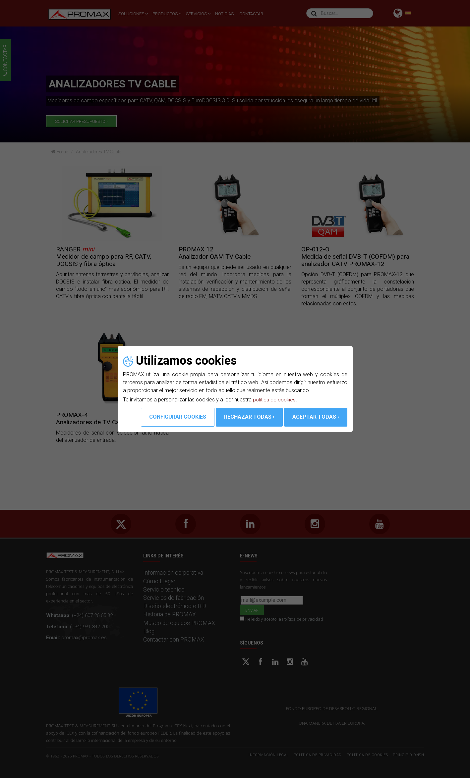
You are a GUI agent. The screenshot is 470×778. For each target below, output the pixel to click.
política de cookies (275, 399)
